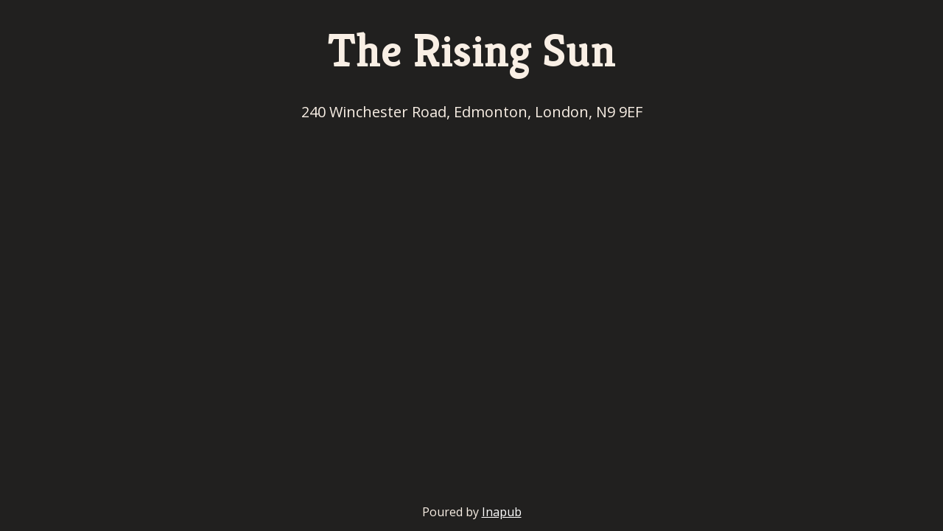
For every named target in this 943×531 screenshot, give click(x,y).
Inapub (502, 512)
